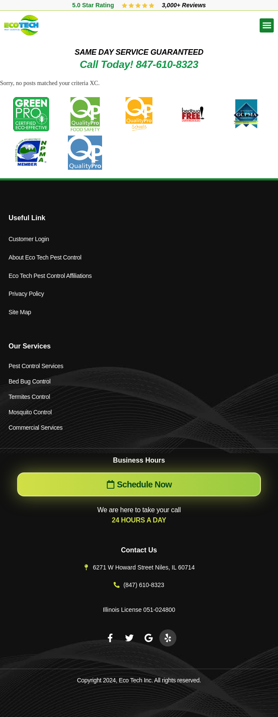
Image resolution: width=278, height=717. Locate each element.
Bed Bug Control (29, 381)
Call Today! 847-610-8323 (139, 64)
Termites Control (29, 396)
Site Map (20, 312)
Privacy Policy (26, 293)
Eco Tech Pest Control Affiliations (50, 275)
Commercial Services (36, 427)
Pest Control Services (36, 366)
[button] (267, 25)
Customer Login (29, 239)
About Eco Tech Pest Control (45, 257)
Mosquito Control (30, 412)
